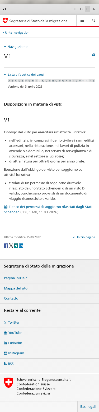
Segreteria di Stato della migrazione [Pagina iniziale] (38, 21)
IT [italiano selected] (87, 9)
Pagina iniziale (15, 278)
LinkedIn (15, 343)
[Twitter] (11, 245)
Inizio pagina (85, 237)
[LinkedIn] (21, 245)
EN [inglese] (93, 9)
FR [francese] (81, 9)
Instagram (16, 353)
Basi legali (88, 406)
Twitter (14, 322)
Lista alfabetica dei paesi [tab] (25, 74)
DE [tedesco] (75, 9)
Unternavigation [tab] (17, 32)
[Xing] (16, 245)
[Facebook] (6, 245)
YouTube (15, 332)
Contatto (11, 298)
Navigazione (17, 46)
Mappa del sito (15, 288)
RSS (11, 363)
